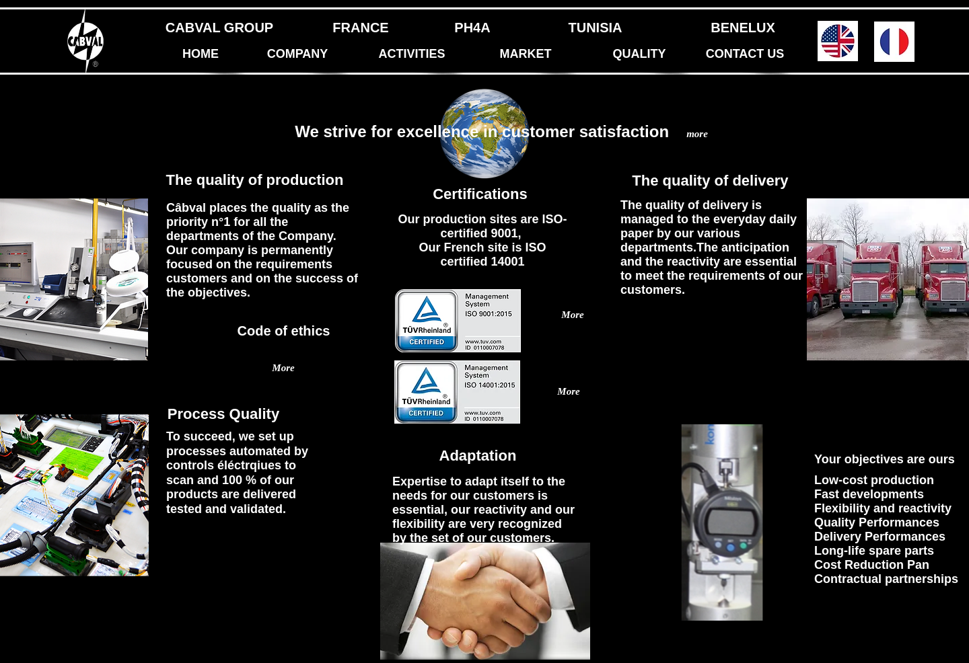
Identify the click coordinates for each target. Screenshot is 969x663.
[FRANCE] (361, 27)
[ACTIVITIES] (412, 54)
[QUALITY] (639, 54)
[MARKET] (525, 54)
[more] (697, 133)
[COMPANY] (297, 54)
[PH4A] (472, 27)
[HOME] (200, 54)
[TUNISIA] (595, 27)
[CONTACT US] (745, 54)
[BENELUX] (742, 27)
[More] (569, 392)
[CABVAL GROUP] (219, 27)
